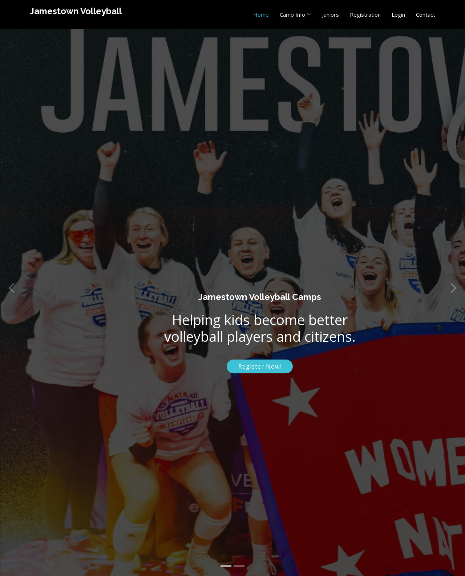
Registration (365, 14)
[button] (11, 288)
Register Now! (259, 366)
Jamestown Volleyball (76, 11)
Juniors (330, 14)
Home (261, 14)
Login (398, 14)
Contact (425, 14)
